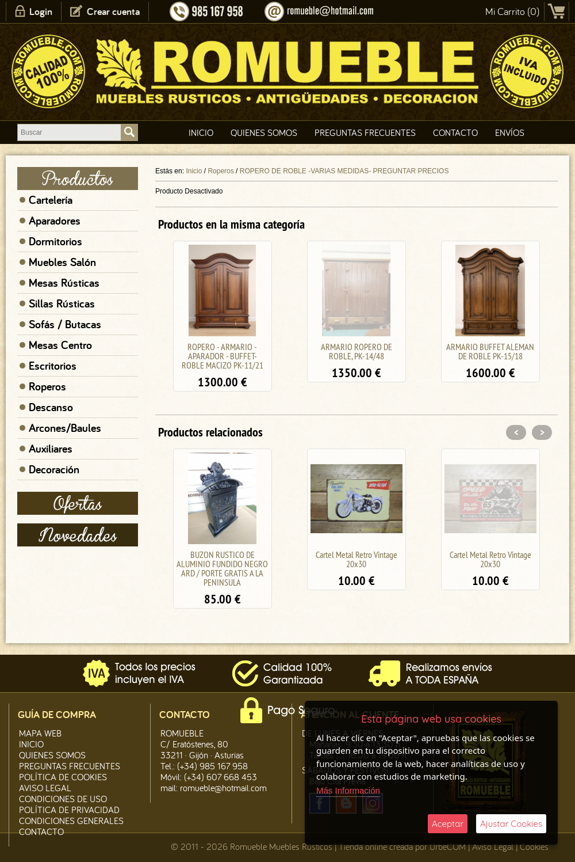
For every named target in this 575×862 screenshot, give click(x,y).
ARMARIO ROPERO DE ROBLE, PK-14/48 (356, 351)
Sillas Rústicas (62, 303)
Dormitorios (55, 241)
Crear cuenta (113, 11)
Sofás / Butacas (65, 324)
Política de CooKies (63, 777)
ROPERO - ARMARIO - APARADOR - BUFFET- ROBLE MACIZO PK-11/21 (222, 356)
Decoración (54, 469)
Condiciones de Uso (63, 798)
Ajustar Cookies (511, 823)
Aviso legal (45, 787)
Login (40, 11)
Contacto (455, 132)
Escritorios (52, 365)
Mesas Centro (60, 344)
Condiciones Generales (71, 820)
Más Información (348, 790)
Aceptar (447, 823)
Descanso (51, 407)
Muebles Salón (62, 262)
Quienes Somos (264, 132)
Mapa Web (40, 733)
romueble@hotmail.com (223, 787)
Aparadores (54, 220)
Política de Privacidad (69, 809)
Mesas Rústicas (64, 282)
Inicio (201, 132)
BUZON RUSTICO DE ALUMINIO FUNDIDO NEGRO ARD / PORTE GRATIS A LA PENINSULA (222, 568)
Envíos (509, 132)
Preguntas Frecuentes (365, 132)
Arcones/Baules (65, 427)
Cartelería (50, 199)
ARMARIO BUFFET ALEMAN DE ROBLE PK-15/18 (490, 351)
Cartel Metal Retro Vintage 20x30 (356, 559)
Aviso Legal (492, 846)
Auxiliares (50, 448)
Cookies (534, 846)
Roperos (47, 386)
